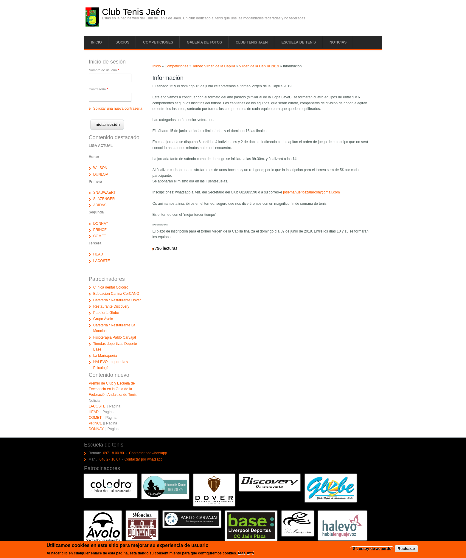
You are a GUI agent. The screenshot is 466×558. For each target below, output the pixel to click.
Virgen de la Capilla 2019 (259, 66)
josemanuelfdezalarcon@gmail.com (311, 192)
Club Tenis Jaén (133, 11)
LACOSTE (101, 261)
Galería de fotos (204, 42)
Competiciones (158, 42)
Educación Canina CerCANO (116, 294)
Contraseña (98, 89)
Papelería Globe (106, 313)
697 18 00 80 (113, 453)
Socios (123, 42)
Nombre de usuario (104, 70)
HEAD (98, 254)
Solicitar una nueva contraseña (117, 108)
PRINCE (100, 230)
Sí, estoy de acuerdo (372, 549)
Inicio (96, 42)
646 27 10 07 (110, 459)
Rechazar (406, 549)
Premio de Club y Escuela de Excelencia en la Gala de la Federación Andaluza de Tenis (113, 389)
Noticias (338, 42)
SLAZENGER (104, 199)
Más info (246, 553)
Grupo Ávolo (103, 319)
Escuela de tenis (298, 42)
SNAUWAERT (104, 192)
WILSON (100, 168)
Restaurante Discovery (111, 306)
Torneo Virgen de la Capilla (213, 66)
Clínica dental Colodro (110, 287)
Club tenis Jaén (252, 42)
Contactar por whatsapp (148, 453)
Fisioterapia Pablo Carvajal (114, 337)
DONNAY (100, 223)
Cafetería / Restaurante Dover (117, 300)
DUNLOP (100, 174)
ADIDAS (100, 205)
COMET (99, 236)
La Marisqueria (105, 356)
